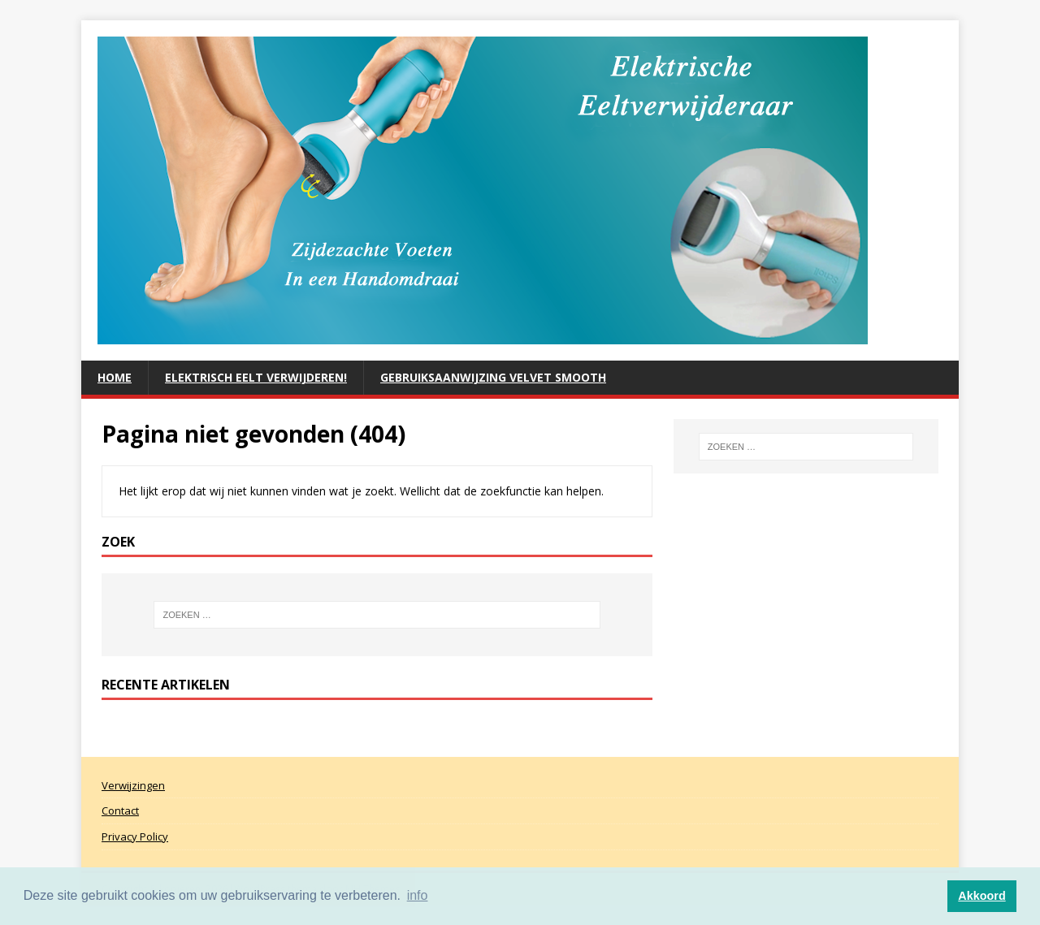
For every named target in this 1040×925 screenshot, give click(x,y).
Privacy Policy (135, 836)
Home (115, 377)
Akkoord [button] (981, 895)
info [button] (417, 895)
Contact (120, 810)
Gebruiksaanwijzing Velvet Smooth (493, 377)
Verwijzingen (133, 785)
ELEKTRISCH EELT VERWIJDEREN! (256, 377)
